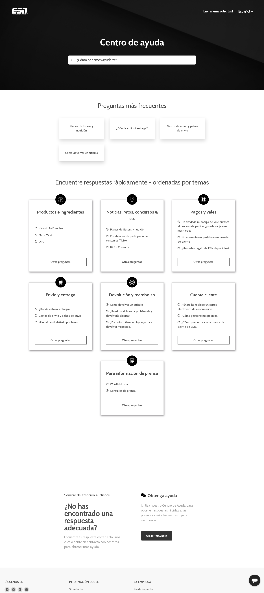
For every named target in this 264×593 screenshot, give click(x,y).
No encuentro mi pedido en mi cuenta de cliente (203, 239)
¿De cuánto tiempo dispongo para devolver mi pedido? (129, 324)
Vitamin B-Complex (49, 228)
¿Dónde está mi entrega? (132, 128)
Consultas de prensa (121, 390)
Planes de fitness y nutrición (81, 128)
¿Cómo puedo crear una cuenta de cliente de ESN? (201, 324)
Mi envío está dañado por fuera (56, 322)
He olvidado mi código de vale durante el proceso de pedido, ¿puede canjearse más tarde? (203, 226)
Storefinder (76, 589)
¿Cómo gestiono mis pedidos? (198, 315)
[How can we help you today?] (132, 59)
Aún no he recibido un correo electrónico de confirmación (197, 307)
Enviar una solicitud (218, 11)
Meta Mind (43, 235)
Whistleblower (117, 384)
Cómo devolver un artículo (81, 153)
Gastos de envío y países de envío (182, 128)
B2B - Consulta (117, 247)
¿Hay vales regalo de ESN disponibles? (203, 248)
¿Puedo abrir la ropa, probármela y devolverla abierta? (129, 313)
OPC (39, 241)
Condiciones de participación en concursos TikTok (127, 238)
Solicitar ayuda (156, 536)
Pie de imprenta (143, 589)
